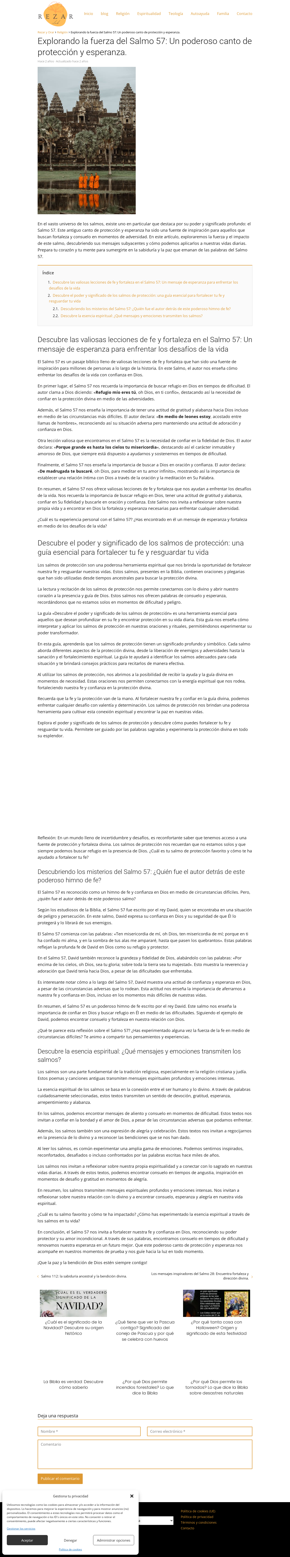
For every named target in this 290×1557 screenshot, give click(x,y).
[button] (132, 1496)
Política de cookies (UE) (198, 1511)
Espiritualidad (149, 13)
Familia (223, 13)
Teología (176, 13)
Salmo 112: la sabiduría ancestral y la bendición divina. (84, 1276)
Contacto (244, 13)
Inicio (88, 13)
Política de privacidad (197, 1517)
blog (104, 13)
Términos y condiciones (199, 1522)
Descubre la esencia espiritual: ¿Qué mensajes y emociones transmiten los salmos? (132, 315)
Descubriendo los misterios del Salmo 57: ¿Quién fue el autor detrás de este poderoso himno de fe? (146, 308)
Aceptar (27, 1540)
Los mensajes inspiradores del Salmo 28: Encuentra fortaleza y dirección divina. (200, 1275)
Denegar (70, 1540)
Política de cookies (70, 1549)
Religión (123, 13)
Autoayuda (200, 13)
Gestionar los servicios (21, 1528)
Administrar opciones (113, 1540)
